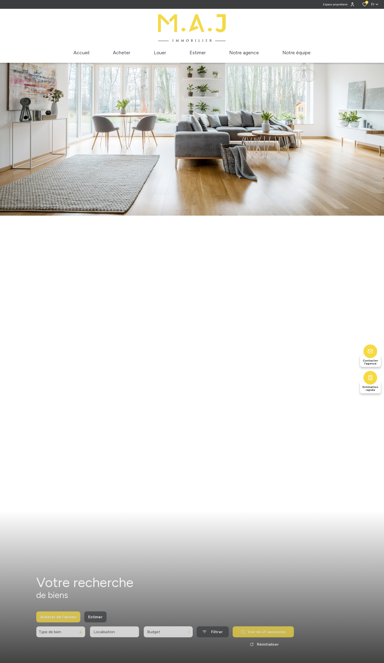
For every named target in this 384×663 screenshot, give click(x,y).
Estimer (95, 621)
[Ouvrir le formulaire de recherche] (213, 636)
